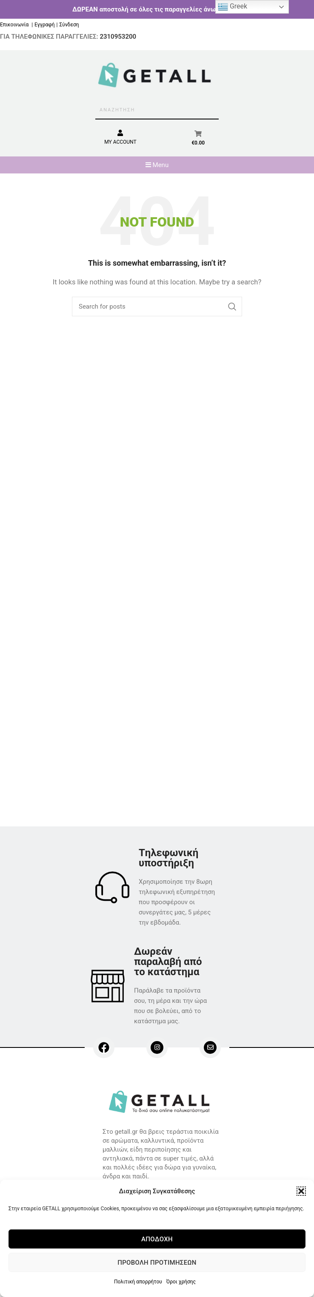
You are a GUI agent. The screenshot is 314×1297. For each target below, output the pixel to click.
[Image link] (161, 1101)
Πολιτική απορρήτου (138, 1282)
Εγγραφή (44, 25)
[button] (301, 1191)
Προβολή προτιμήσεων (156, 1262)
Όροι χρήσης (181, 1282)
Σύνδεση (69, 25)
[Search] (157, 306)
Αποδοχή (157, 1239)
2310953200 (118, 36)
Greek (232, 7)
